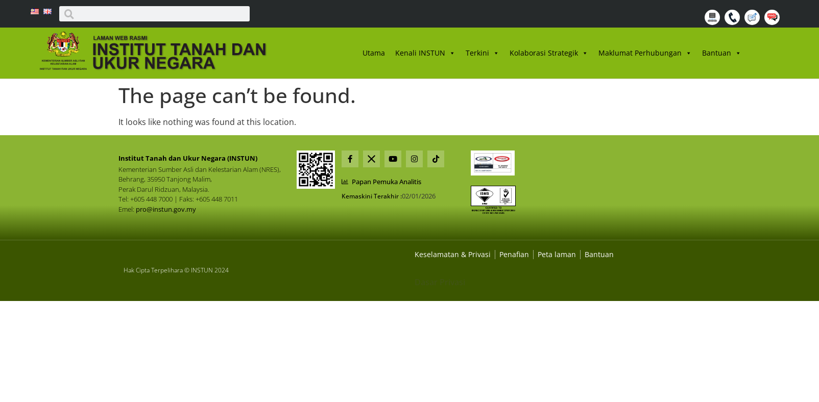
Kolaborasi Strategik (549, 53)
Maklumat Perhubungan (645, 53)
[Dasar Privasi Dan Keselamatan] (514, 254)
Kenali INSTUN (425, 53)
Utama (374, 53)
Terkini (482, 53)
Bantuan (721, 53)
